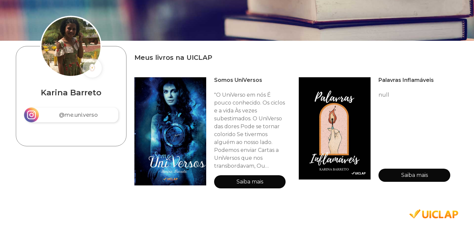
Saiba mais (250, 182)
